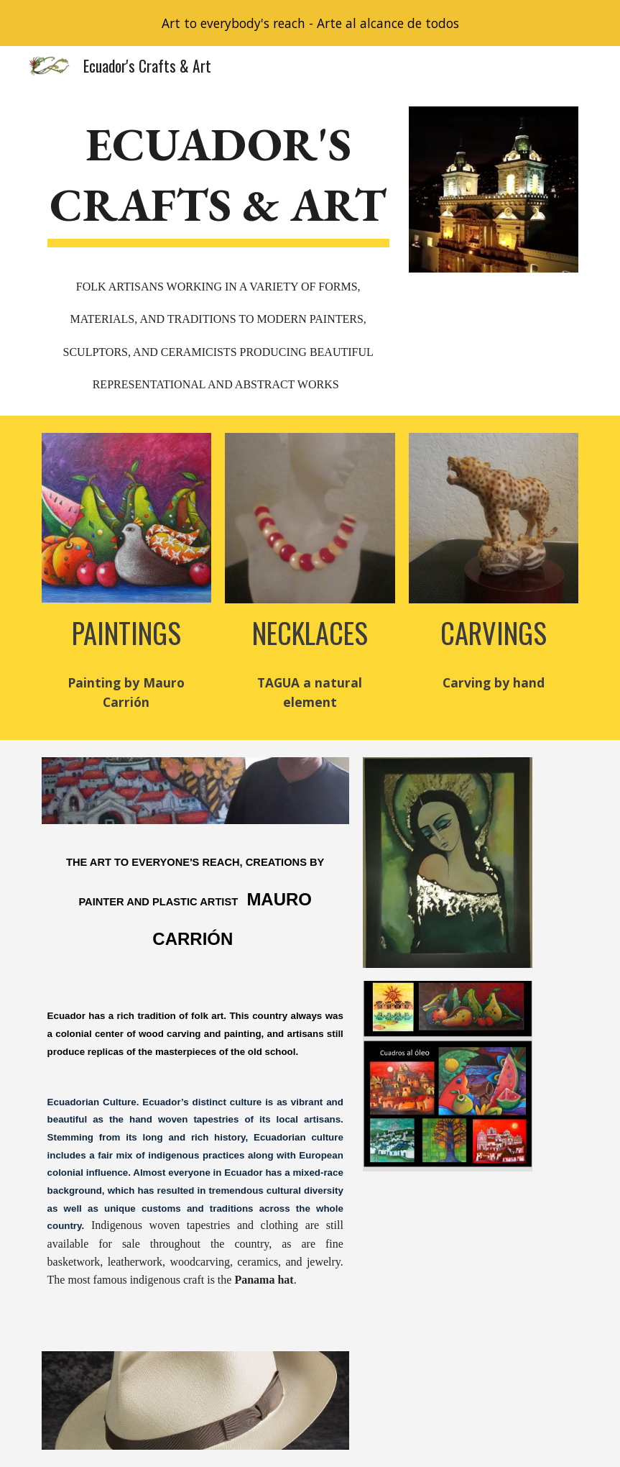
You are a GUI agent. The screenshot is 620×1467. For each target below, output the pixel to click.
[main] (218, 252)
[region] (310, 23)
